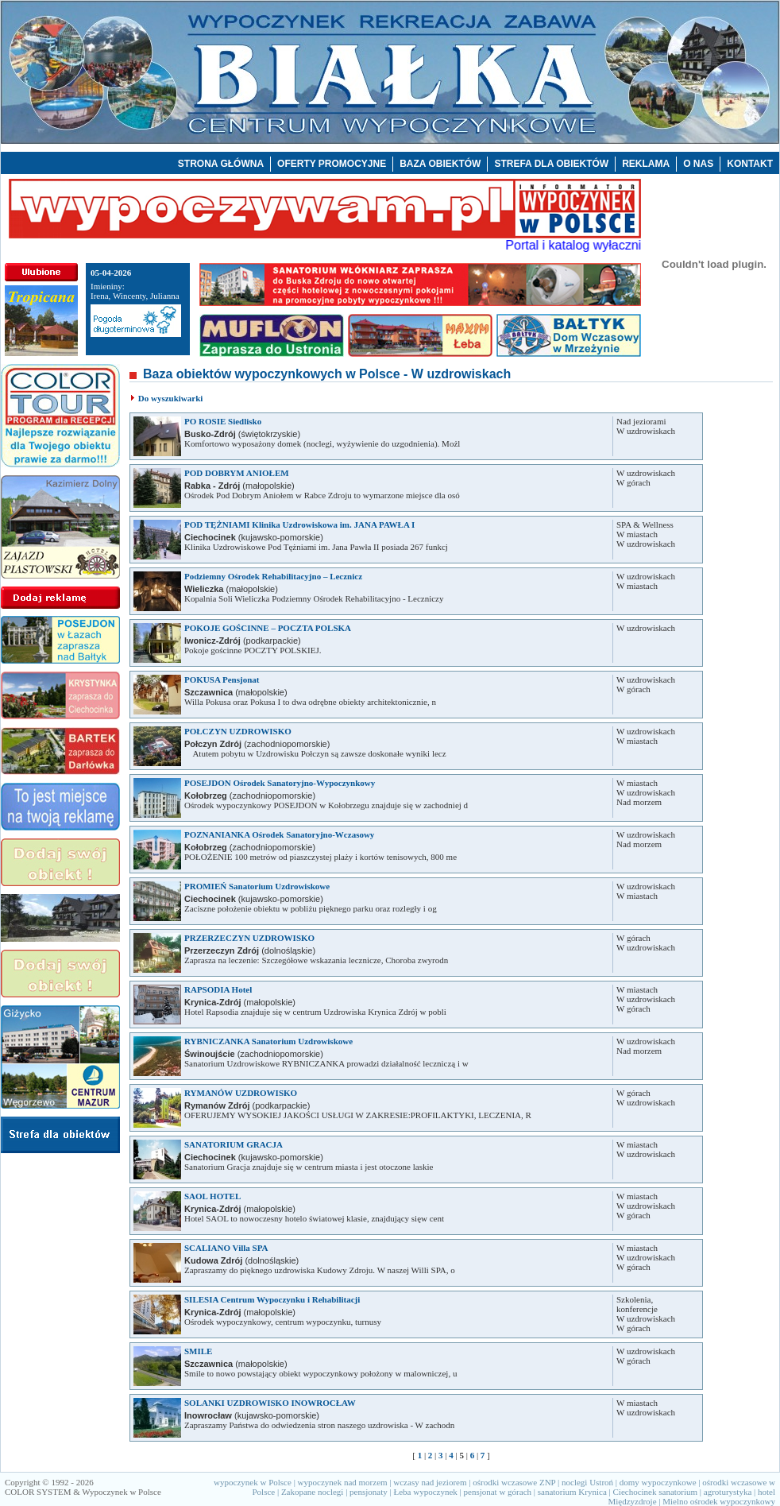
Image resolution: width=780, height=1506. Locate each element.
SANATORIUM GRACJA (233, 1144)
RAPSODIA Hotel (218, 989)
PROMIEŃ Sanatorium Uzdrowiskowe (257, 886)
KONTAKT (750, 163)
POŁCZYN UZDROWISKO (238, 731)
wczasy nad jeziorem (429, 1482)
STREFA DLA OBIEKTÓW (551, 163)
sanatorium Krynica (572, 1491)
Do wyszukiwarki (170, 398)
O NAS (698, 163)
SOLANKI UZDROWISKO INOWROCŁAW (270, 1402)
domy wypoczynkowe (658, 1482)
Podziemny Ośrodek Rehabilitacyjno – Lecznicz (273, 576)
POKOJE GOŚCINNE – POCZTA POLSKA (267, 628)
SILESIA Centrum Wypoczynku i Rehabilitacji (272, 1299)
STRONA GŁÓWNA (221, 163)
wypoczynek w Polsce (253, 1482)
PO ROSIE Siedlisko (222, 421)
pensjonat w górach (498, 1491)
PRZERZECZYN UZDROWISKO (249, 938)
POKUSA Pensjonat (221, 679)
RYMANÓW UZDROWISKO (240, 1093)
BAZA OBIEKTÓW (440, 163)
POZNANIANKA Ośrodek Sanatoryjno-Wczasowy (279, 834)
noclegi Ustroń (587, 1482)
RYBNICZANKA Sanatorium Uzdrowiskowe (268, 1041)
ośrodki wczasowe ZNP (514, 1482)
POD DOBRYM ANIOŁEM (236, 473)
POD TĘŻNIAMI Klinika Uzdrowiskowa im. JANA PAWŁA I (299, 524)
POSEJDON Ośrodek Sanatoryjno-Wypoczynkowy (279, 783)
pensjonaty (368, 1491)
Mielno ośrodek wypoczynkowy (718, 1501)
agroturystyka (727, 1491)
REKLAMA (646, 163)
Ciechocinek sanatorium (655, 1491)
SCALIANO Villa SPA (226, 1247)
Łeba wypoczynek (425, 1491)
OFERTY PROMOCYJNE (331, 163)
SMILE (198, 1351)
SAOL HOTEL (212, 1196)
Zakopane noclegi (312, 1491)
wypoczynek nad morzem (343, 1482)
